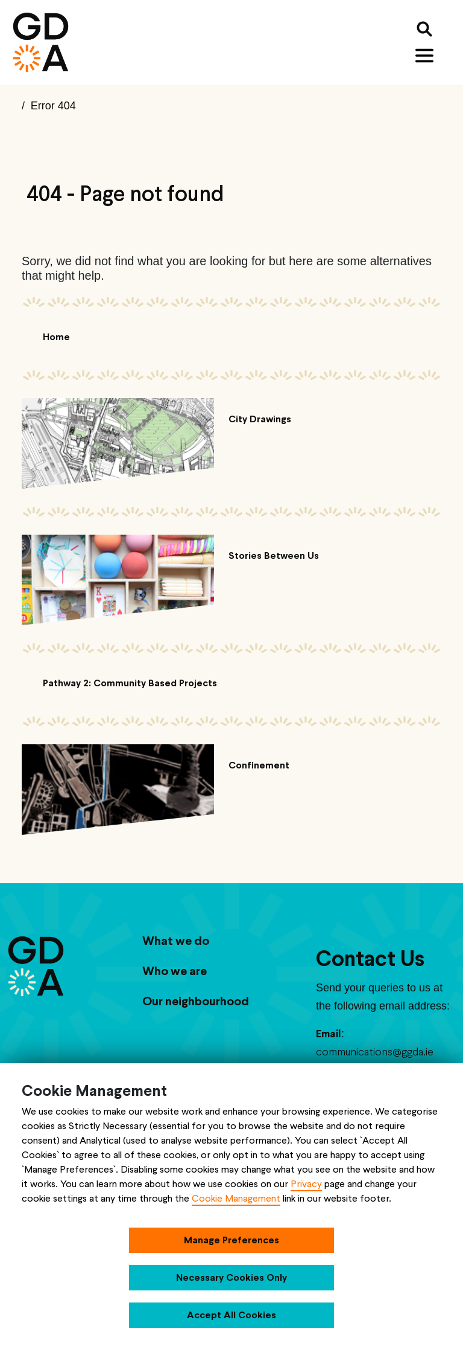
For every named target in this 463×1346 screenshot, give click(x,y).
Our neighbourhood (195, 1001)
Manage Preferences (231, 1240)
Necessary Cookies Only (231, 1277)
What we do (175, 940)
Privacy (306, 1183)
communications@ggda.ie (374, 1051)
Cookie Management (236, 1198)
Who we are (174, 970)
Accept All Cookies (231, 1315)
